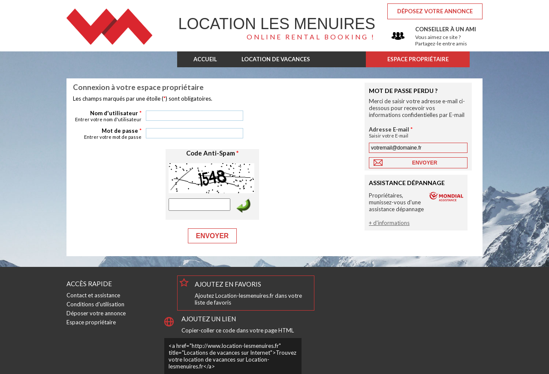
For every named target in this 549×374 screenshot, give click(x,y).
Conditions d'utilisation (95, 304)
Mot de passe (107, 133)
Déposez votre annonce (435, 11)
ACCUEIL (205, 59)
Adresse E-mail (401, 132)
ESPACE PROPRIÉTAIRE (418, 59)
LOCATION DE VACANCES (275, 59)
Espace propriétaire (91, 322)
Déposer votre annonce (96, 313)
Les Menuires (276, 24)
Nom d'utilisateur (107, 116)
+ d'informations (389, 222)
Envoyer (212, 235)
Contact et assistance (93, 295)
